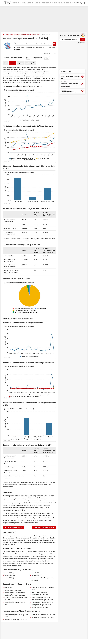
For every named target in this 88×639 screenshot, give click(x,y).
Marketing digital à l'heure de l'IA (70, 77)
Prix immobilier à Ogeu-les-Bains (14, 592)
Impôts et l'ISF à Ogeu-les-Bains (14, 595)
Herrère (28, 47)
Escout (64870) (37, 575)
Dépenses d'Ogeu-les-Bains (44, 527)
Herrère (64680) (9, 575)
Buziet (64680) (9, 573)
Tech (19, 3)
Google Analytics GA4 (68, 91)
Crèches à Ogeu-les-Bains (40, 594)
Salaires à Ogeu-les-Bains (12, 590)
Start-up (37, 3)
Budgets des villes (11, 34)
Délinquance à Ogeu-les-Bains (41, 604)
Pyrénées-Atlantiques (23, 34)
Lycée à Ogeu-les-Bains (39, 592)
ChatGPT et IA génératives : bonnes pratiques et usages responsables (70, 84)
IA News (14, 3)
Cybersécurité (46, 3)
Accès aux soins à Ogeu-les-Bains (42, 602)
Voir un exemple (81, 42)
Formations (66, 71)
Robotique (56, 3)
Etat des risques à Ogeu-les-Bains (42, 599)
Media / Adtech (27, 3)
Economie (69, 3)
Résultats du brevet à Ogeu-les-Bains (43, 614)
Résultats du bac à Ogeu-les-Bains (15, 619)
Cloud (63, 3)
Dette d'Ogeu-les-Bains (13, 527)
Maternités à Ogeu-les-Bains (41, 597)
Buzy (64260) (36, 573)
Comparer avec (37, 57)
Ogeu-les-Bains (35, 34)
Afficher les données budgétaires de (13, 57)
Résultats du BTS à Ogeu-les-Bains (42, 617)
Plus (76, 3)
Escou (33, 47)
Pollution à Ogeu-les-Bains (40, 607)
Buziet (22, 47)
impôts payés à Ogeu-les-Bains (23, 318)
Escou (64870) (9, 578)
